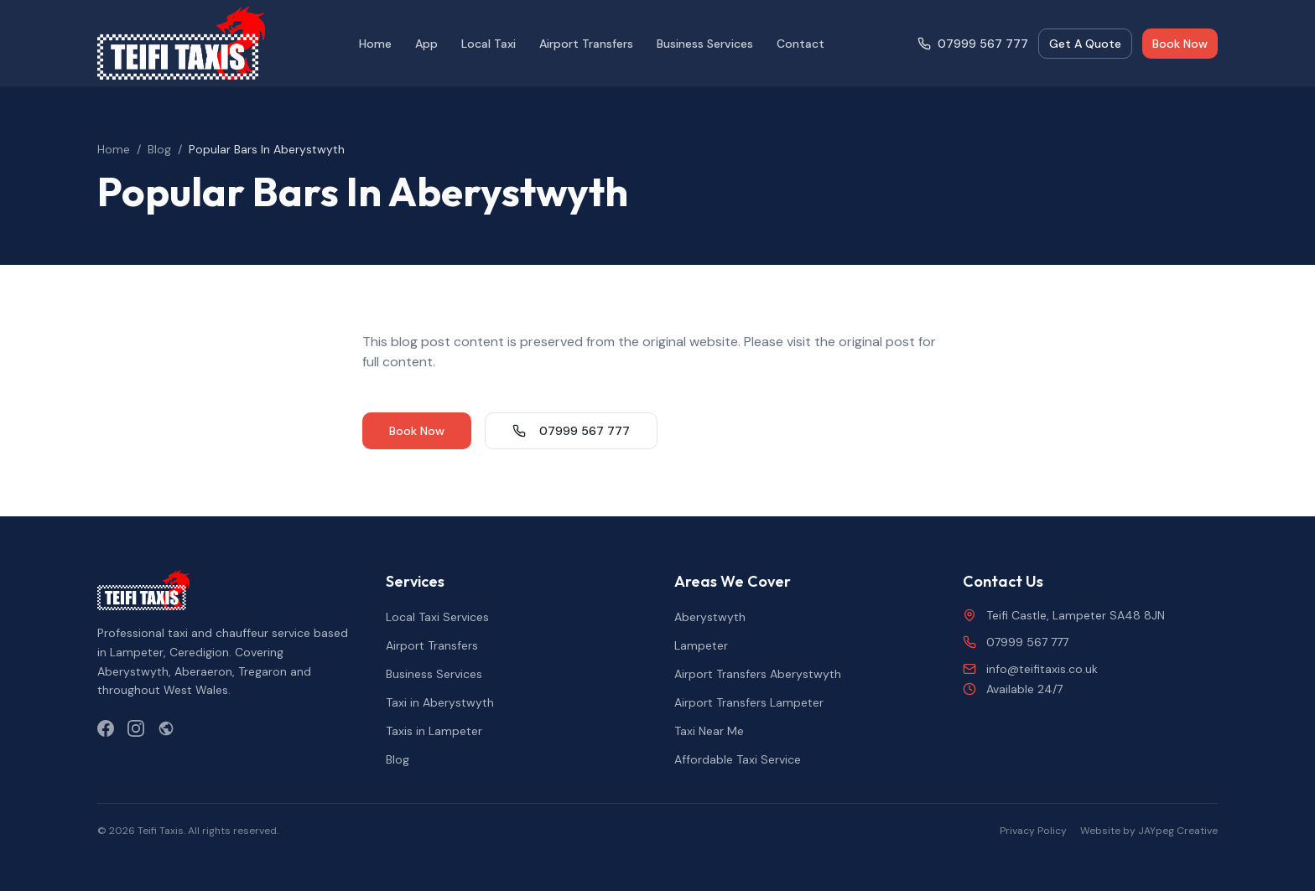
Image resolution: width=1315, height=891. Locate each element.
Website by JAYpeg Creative (1149, 830)
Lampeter (701, 645)
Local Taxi (488, 43)
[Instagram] (135, 728)
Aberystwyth (710, 616)
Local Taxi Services (437, 616)
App (426, 43)
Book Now (1180, 43)
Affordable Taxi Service (737, 759)
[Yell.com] (166, 728)
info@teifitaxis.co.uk (1030, 668)
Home (375, 43)
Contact (800, 43)
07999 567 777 (972, 43)
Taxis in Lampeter (434, 730)
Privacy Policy (1033, 830)
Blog (159, 149)
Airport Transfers (586, 43)
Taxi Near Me (709, 730)
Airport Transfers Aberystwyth (757, 673)
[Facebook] (105, 728)
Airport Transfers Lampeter (749, 702)
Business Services (705, 43)
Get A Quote (1085, 43)
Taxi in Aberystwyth (440, 702)
